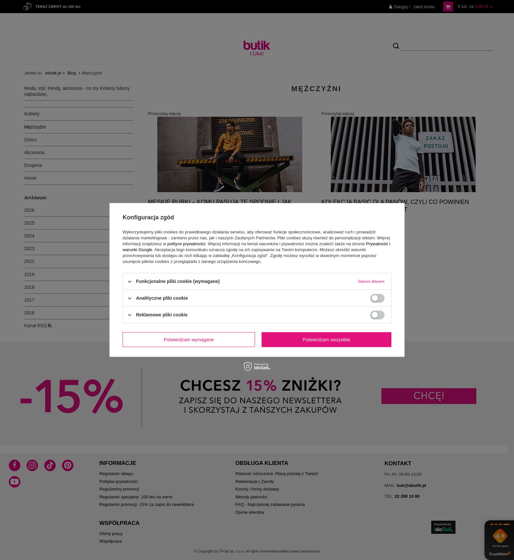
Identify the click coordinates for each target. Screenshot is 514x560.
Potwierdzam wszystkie (326, 339)
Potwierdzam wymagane (189, 339)
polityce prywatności (187, 243)
